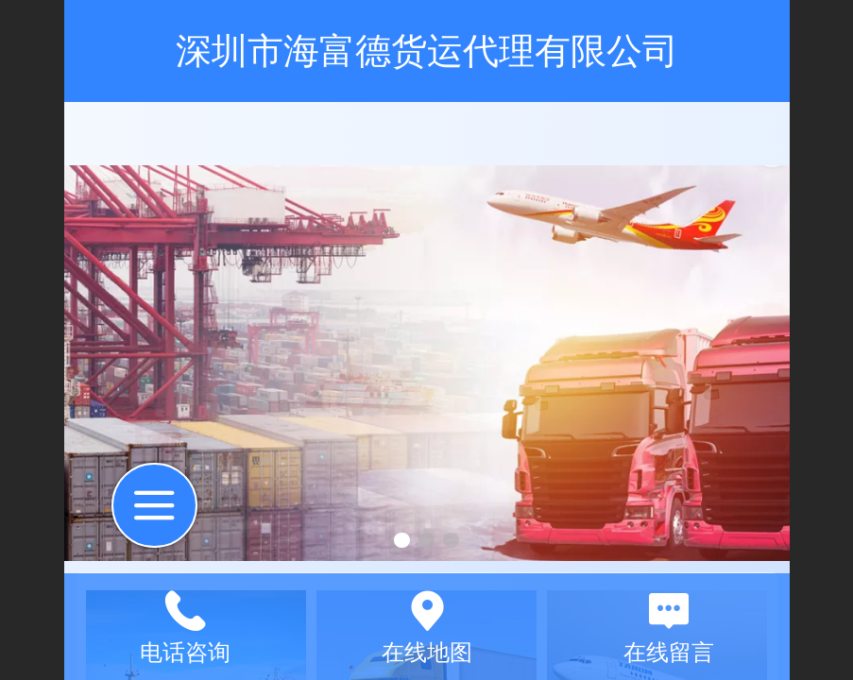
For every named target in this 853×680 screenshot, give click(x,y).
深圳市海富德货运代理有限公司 (427, 50)
